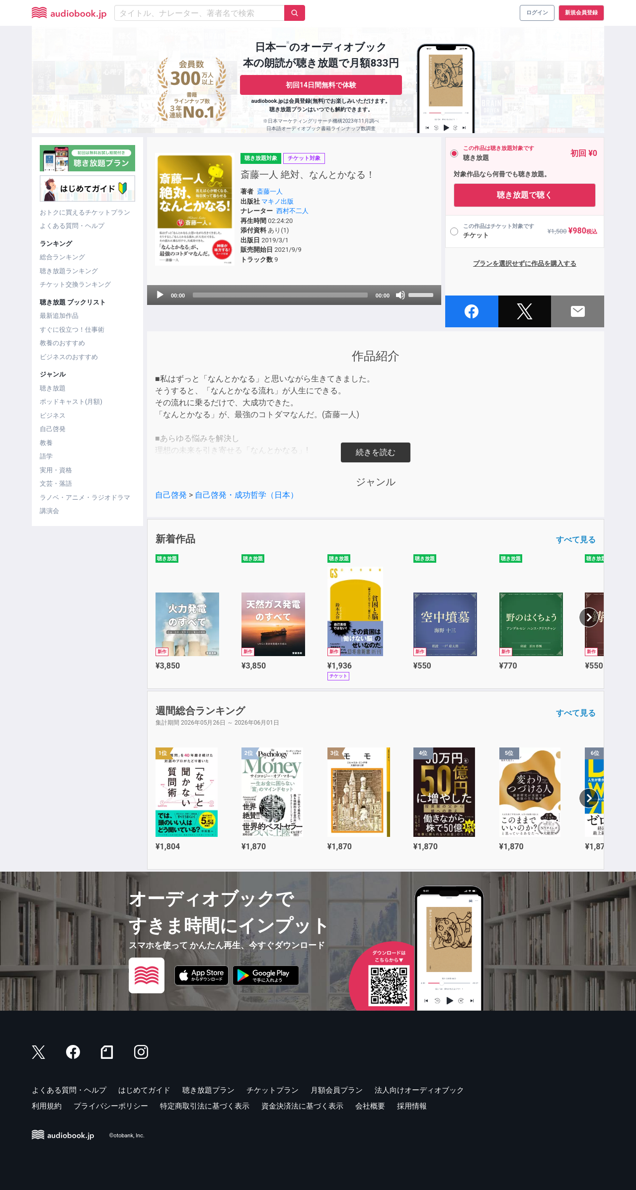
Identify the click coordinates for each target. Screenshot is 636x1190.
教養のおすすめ (62, 343)
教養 (46, 442)
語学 (46, 456)
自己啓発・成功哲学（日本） (246, 495)
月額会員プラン (337, 1090)
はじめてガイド (144, 1090)
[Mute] (400, 295)
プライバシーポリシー (111, 1106)
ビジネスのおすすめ (69, 357)
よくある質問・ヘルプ (72, 225)
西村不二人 (292, 211)
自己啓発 (53, 429)
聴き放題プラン (208, 1090)
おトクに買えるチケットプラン (85, 212)
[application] (294, 295)
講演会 (49, 511)
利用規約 (47, 1106)
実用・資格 (56, 470)
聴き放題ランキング (69, 271)
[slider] (280, 295)
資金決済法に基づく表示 (302, 1106)
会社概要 (370, 1106)
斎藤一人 (270, 191)
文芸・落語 (56, 483)
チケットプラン (272, 1090)
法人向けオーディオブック (419, 1090)
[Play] (160, 295)
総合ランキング (62, 257)
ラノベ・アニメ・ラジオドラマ (85, 497)
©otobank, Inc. (127, 1135)
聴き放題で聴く (525, 195)
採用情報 (412, 1106)
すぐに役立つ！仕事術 (72, 329)
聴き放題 (53, 388)
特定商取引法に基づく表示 (204, 1106)
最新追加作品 (59, 315)
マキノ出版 (277, 201)
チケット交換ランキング (75, 284)
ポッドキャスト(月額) (71, 401)
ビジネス (53, 415)
